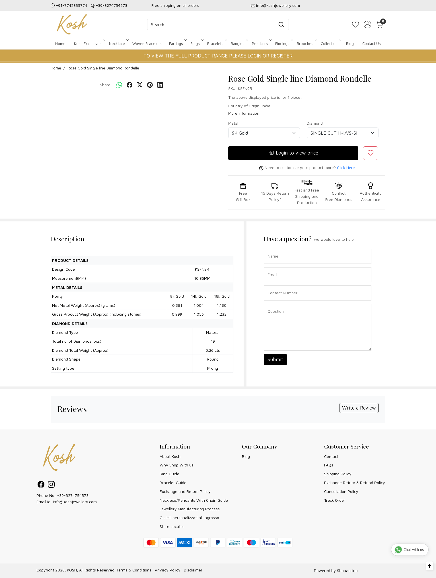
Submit (275, 359)
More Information (243, 113)
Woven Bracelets (147, 43)
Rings (196, 43)
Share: (106, 84)
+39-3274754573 (111, 5)
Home (60, 43)
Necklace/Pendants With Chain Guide (194, 500)
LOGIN (254, 56)
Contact (331, 456)
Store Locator (172, 526)
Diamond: (315, 123)
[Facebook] (41, 485)
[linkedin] (160, 85)
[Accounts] (367, 24)
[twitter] (140, 85)
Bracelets (216, 43)
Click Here (346, 167)
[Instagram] (51, 485)
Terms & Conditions (133, 569)
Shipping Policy (337, 473)
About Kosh (170, 456)
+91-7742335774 (71, 5)
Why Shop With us (177, 464)
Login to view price (293, 153)
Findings (283, 43)
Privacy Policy (167, 569)
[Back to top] (429, 565)
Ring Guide (169, 473)
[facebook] (129, 85)
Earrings (177, 43)
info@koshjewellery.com (278, 5)
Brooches (306, 43)
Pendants (261, 43)
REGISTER (282, 56)
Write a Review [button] (359, 408)
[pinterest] (150, 85)
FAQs (328, 464)
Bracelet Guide (173, 482)
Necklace (118, 43)
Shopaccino (347, 570)
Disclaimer (193, 569)
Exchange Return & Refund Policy (354, 482)
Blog (350, 43)
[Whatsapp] (119, 85)
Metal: (234, 123)
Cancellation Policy (341, 491)
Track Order (334, 500)
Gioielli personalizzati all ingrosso (189, 517)
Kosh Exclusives (89, 43)
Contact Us (371, 43)
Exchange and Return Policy (185, 491)
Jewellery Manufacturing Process (190, 508)
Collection (330, 43)
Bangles (239, 43)
